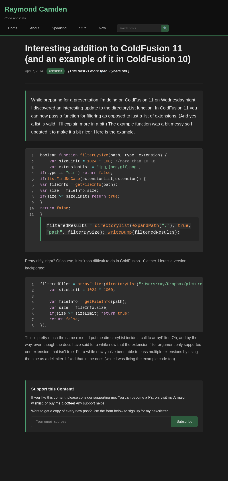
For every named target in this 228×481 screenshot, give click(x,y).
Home (13, 28)
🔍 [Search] (165, 28)
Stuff (82, 28)
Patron (153, 397)
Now (102, 28)
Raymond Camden (35, 9)
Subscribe (184, 421)
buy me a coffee (61, 403)
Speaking (59, 28)
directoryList (124, 107)
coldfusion (55, 71)
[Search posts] (139, 28)
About (34, 28)
